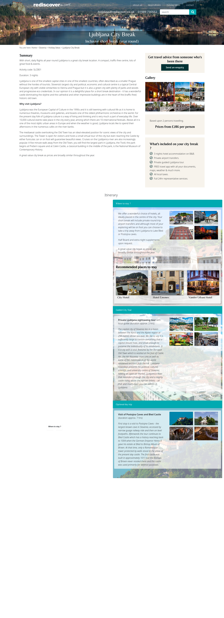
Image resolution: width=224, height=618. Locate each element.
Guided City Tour (124, 310)
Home (34, 47)
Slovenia (42, 47)
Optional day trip (124, 404)
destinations (154, 5)
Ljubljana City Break (70, 47)
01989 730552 (147, 12)
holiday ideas (173, 5)
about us (137, 5)
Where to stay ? (123, 203)
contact (190, 5)
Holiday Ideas (54, 47)
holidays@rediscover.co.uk (116, 12)
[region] (54, 238)
